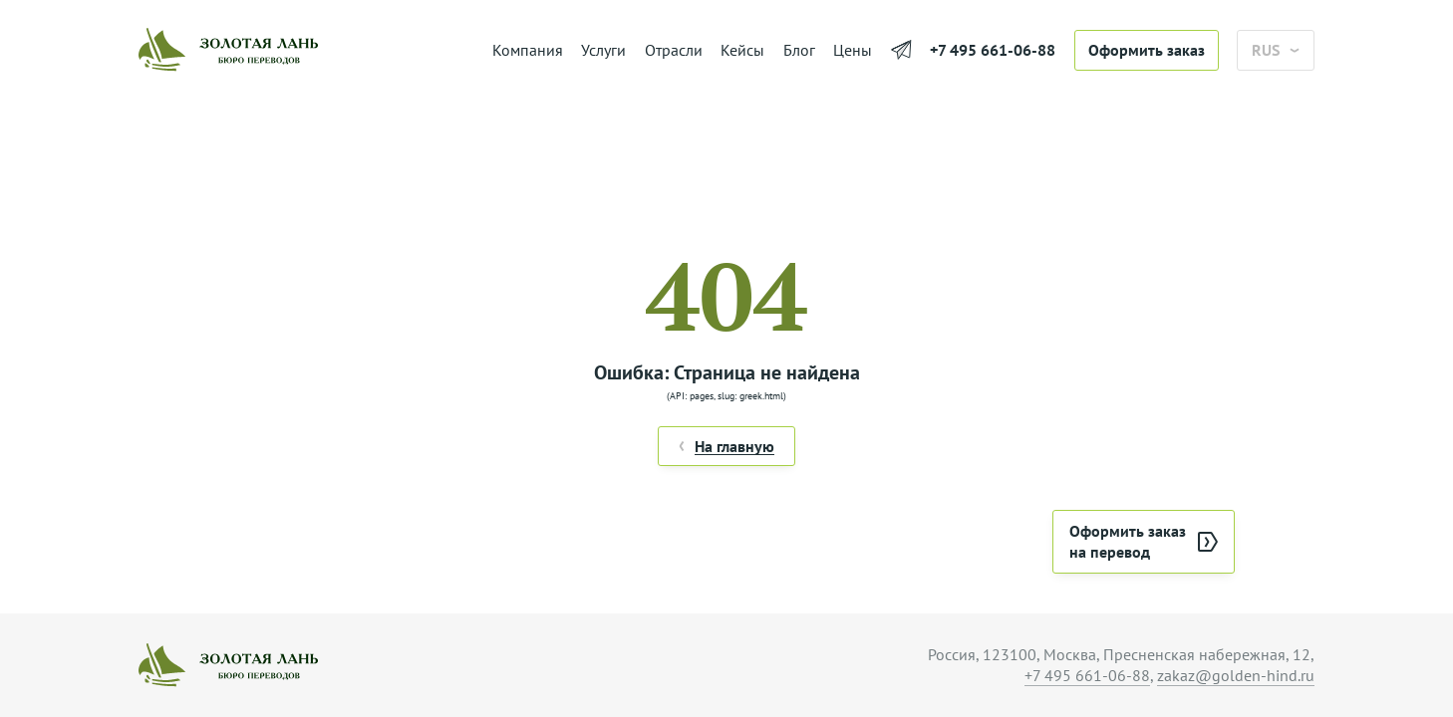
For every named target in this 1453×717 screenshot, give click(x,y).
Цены (852, 50)
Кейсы (742, 50)
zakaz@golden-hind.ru (1235, 675)
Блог (799, 50)
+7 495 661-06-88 (992, 50)
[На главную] (306, 50)
